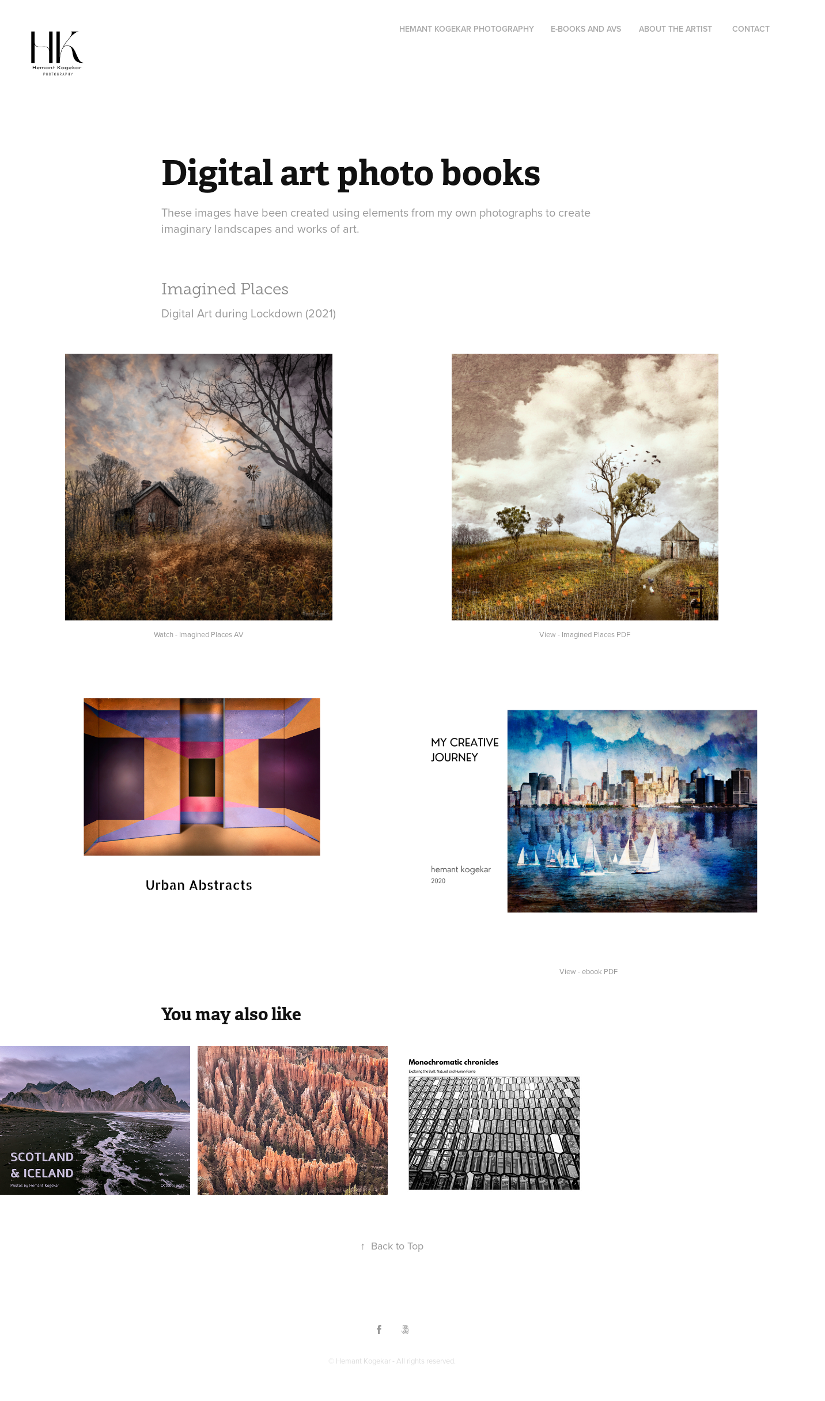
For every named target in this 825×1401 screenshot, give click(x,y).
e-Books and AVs (586, 29)
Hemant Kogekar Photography (466, 29)
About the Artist (675, 29)
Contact (751, 29)
